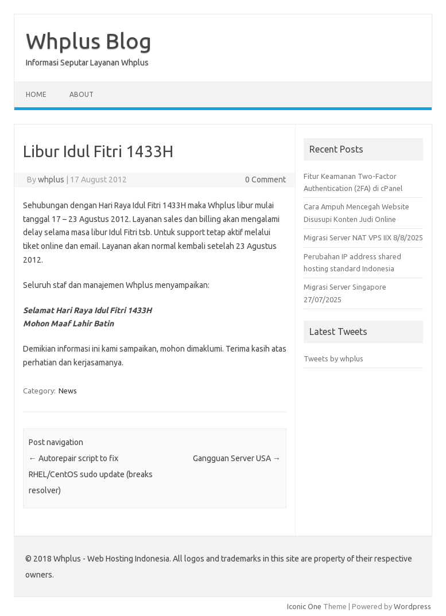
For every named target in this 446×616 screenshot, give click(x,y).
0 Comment (265, 179)
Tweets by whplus (333, 358)
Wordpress (412, 606)
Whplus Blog (89, 41)
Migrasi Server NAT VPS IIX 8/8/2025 (363, 237)
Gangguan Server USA (237, 458)
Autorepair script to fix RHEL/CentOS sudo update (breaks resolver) (91, 474)
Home (36, 94)
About (81, 94)
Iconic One (304, 606)
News (68, 391)
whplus (51, 179)
